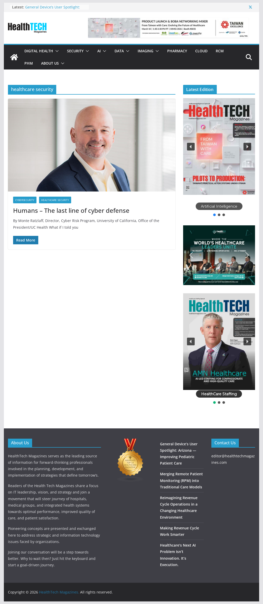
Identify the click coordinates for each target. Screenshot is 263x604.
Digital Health (38, 50)
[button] (56, 51)
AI (99, 50)
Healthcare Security (55, 200)
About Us (50, 63)
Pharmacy (177, 50)
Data (119, 50)
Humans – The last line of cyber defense (71, 210)
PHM (28, 63)
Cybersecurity (24, 200)
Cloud (201, 50)
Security (75, 50)
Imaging (145, 50)
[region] (219, 157)
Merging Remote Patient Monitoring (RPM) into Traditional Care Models (181, 480)
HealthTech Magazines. (59, 592)
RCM (220, 50)
